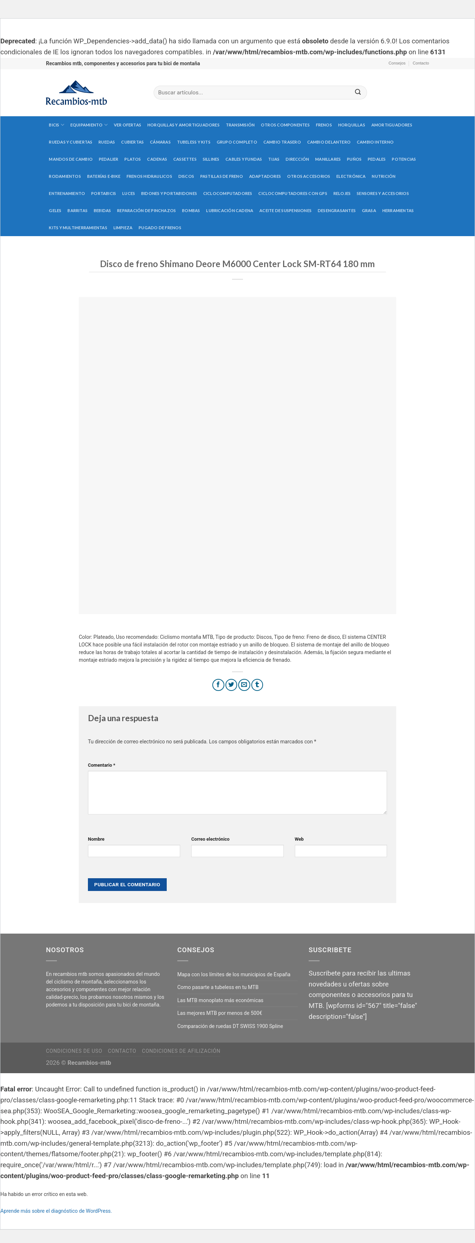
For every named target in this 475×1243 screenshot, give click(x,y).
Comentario (101, 765)
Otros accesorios (309, 176)
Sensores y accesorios (383, 193)
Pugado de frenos (160, 227)
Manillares (328, 159)
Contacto (421, 63)
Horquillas (351, 124)
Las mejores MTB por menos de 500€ (219, 1013)
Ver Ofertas (127, 124)
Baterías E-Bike (103, 176)
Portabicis (103, 193)
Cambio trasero (282, 142)
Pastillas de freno (221, 176)
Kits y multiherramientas (78, 227)
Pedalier (109, 159)
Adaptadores (265, 176)
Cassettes (185, 159)
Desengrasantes (337, 210)
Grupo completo (237, 142)
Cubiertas (132, 142)
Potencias (404, 159)
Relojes (342, 193)
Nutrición (383, 176)
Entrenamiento (67, 193)
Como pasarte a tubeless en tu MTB (218, 987)
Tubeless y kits (194, 142)
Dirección (297, 159)
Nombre (96, 839)
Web (299, 839)
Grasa (369, 210)
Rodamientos (65, 176)
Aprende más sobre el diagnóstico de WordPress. (56, 1211)
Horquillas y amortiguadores (183, 124)
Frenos (324, 124)
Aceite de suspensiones (285, 210)
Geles (55, 210)
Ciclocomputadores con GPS (292, 193)
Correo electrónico (210, 839)
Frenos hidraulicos (149, 176)
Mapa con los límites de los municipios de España (233, 974)
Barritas (77, 210)
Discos (186, 176)
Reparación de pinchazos (146, 210)
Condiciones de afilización (181, 1051)
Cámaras (160, 142)
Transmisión (240, 124)
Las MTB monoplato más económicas (220, 1000)
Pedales (377, 159)
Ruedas (107, 142)
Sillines (211, 159)
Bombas (191, 210)
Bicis (56, 124)
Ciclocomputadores (227, 193)
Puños (354, 159)
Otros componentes (285, 124)
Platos (132, 159)
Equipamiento (89, 124)
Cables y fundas (243, 159)
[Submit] (358, 93)
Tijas (273, 159)
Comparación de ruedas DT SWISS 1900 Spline (230, 1026)
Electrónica (351, 176)
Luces (128, 193)
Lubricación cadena (229, 210)
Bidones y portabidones (169, 193)
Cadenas (157, 159)
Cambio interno (375, 142)
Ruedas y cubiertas (70, 142)
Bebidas (102, 210)
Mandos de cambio (71, 159)
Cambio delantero (329, 142)
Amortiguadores (391, 124)
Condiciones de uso (74, 1051)
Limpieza (123, 227)
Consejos (397, 63)
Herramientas (398, 210)
